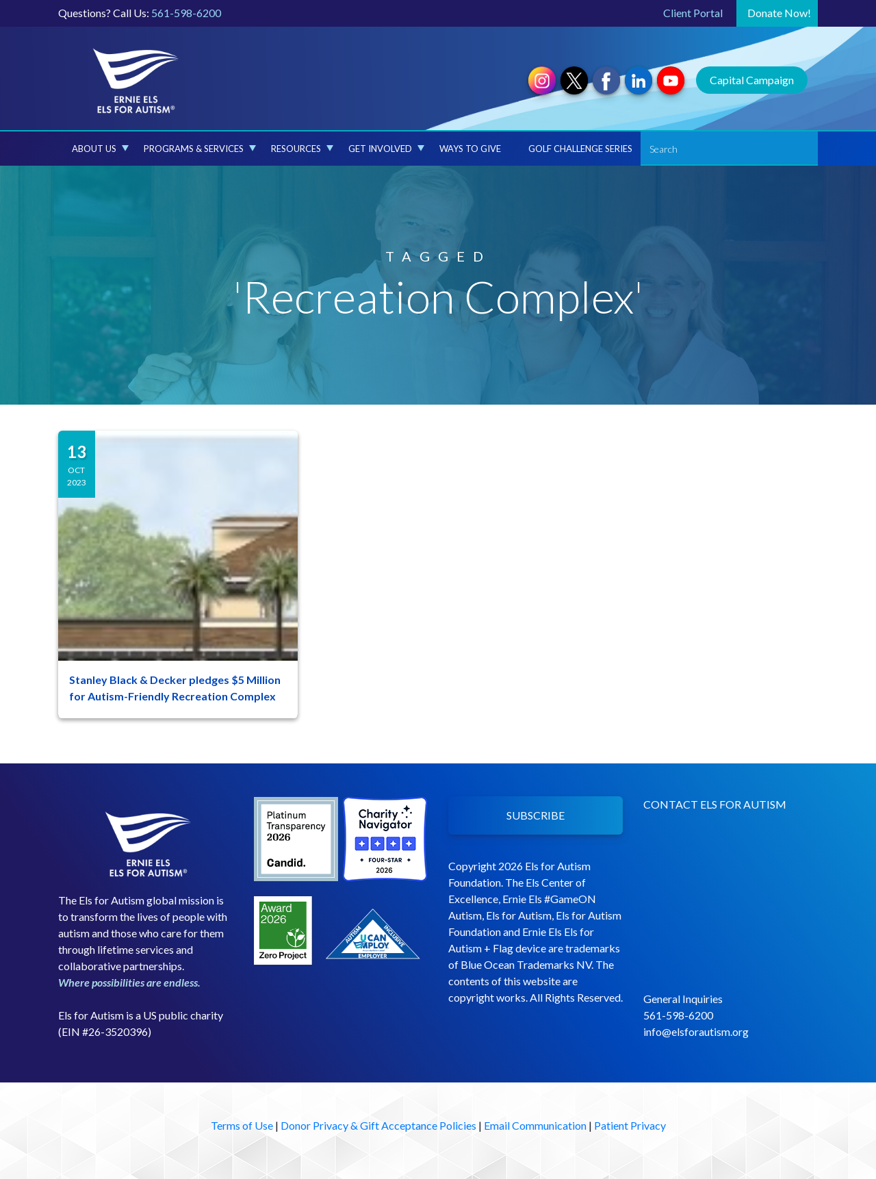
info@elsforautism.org (696, 1031)
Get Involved (386, 148)
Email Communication (535, 1125)
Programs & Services (200, 148)
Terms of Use (242, 1125)
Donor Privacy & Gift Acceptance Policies (378, 1125)
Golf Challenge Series (580, 148)
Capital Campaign (752, 79)
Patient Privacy (630, 1125)
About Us (100, 148)
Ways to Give (470, 148)
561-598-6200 (186, 12)
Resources (302, 148)
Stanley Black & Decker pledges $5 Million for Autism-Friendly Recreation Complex (175, 687)
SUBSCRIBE (535, 815)
